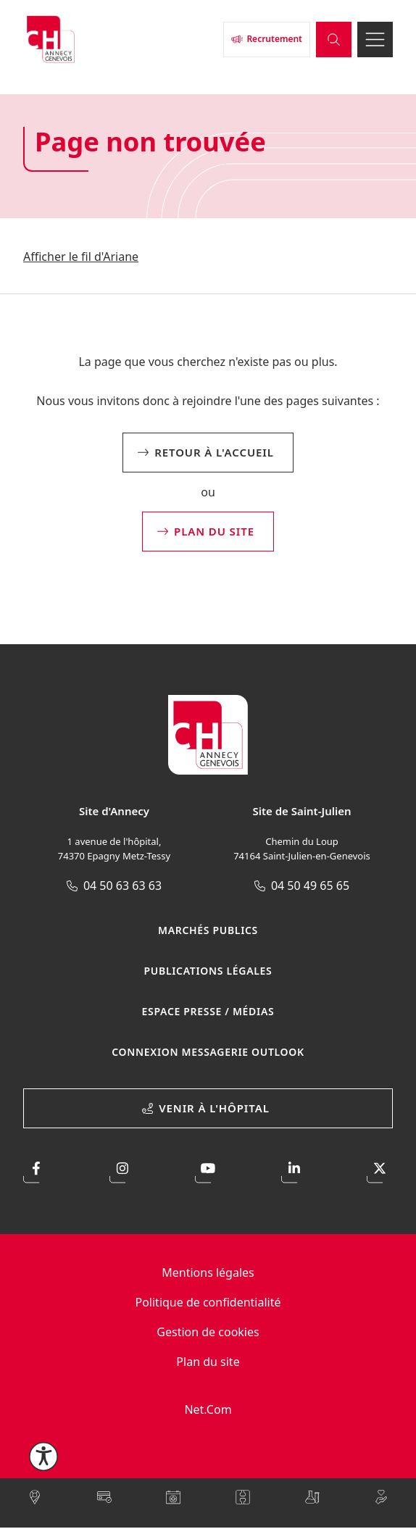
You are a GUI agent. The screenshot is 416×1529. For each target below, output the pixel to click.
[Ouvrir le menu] (375, 39)
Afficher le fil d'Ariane (80, 256)
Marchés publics (208, 930)
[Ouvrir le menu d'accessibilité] (43, 1456)
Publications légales (208, 971)
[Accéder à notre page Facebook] (36, 1170)
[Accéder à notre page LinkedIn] (294, 1170)
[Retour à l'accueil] (120, 39)
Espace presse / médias (208, 1011)
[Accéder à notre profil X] (380, 1170)
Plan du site (207, 1362)
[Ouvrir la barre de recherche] (333, 39)
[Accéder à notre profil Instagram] (122, 1170)
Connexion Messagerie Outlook (208, 1052)
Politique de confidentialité (207, 1302)
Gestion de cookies (208, 1332)
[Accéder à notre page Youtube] (208, 1170)
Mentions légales (208, 1272)
